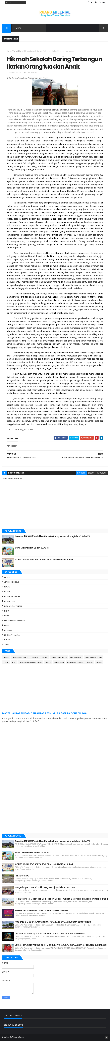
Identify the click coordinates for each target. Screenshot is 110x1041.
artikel (7, 577)
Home (9, 51)
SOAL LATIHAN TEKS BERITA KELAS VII (32, 547)
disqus (91, 473)
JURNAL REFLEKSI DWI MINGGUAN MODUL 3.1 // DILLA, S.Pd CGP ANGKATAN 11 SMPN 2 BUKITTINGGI (61, 945)
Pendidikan (17, 51)
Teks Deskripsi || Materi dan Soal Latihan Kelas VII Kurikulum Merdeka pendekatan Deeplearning (61, 898)
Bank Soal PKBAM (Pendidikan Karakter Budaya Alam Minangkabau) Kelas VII (52, 536)
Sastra (7, 640)
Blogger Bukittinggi (13, 606)
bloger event (9, 601)
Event (6, 611)
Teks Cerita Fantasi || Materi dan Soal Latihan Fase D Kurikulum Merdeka (50, 933)
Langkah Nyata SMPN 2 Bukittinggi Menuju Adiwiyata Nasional (45, 887)
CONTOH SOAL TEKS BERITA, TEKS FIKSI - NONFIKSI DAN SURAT (44, 559)
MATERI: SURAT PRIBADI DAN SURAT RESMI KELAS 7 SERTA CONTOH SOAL (45, 713)
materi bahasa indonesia (14, 620)
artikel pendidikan (11, 582)
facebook (101, 473)
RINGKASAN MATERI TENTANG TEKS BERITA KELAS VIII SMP (41, 910)
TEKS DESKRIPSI (22, 875)
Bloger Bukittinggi (12, 596)
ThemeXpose (18, 1037)
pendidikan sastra (11, 635)
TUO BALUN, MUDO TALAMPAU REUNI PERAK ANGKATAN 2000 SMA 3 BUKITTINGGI (53, 922)
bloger (7, 591)
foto (6, 616)
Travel (7, 644)
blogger (81, 473)
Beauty (7, 587)
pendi (6, 625)
